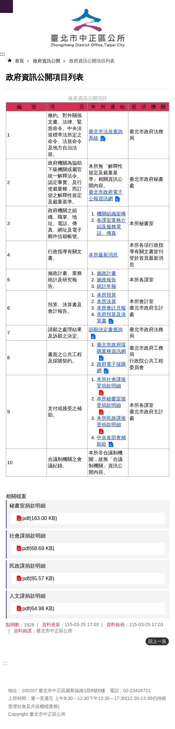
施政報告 (106, 279)
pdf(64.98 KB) (38, 608)
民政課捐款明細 (27, 566)
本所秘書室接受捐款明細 (111, 402)
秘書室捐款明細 (27, 505)
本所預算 (106, 295)
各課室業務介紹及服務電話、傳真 (111, 226)
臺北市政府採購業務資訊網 (111, 348)
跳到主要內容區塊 (3, 3)
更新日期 (17, 673)
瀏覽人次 (17, 680)
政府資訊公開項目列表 (92, 60)
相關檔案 (16, 496)
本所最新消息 (103, 254)
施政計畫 (106, 273)
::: (2, 54)
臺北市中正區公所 (87, 28)
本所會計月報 (111, 307)
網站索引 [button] (6, 6)
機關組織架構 (111, 213)
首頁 (19, 60)
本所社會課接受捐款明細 (111, 382)
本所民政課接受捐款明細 (111, 421)
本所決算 (106, 301)
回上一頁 (157, 641)
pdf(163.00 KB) (39, 518)
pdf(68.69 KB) (38, 548)
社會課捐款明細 (27, 536)
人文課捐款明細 (27, 596)
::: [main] (8, 59)
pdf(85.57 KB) (38, 578)
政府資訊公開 (46, 60)
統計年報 (106, 286)
